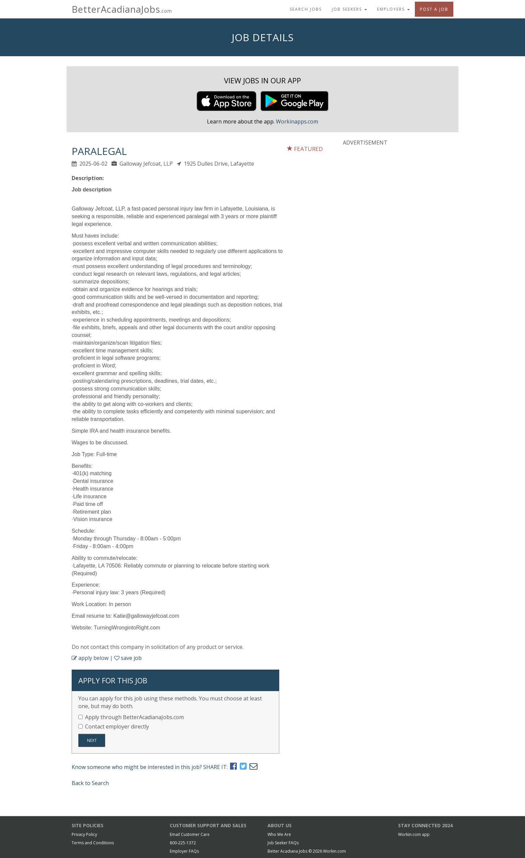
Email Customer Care (190, 834)
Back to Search (90, 783)
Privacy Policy (84, 834)
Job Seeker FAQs (283, 843)
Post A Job (434, 9)
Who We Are (279, 834)
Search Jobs (306, 9)
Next (92, 740)
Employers (393, 9)
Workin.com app (414, 834)
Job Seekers (349, 9)
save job (128, 658)
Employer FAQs (184, 851)
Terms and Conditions (93, 843)
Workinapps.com (297, 121)
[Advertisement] (393, 195)
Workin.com (334, 851)
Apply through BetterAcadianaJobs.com (131, 717)
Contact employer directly (113, 726)
